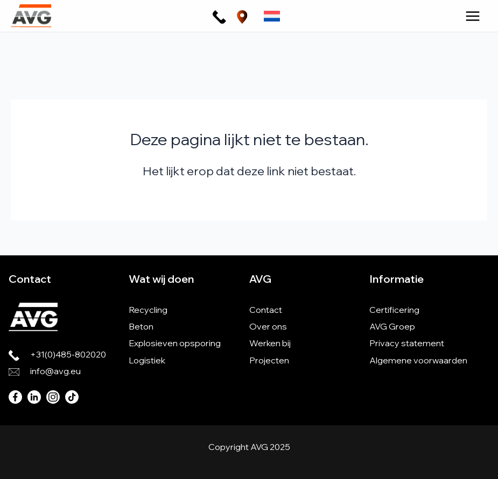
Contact (265, 309)
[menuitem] (271, 16)
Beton (141, 326)
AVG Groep (392, 326)
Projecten (269, 360)
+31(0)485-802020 (68, 354)
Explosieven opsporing (175, 343)
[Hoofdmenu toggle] (472, 16)
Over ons (268, 326)
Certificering (394, 309)
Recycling (148, 309)
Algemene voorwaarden (418, 360)
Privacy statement (406, 343)
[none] (271, 16)
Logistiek (147, 360)
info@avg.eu (55, 371)
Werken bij (270, 343)
